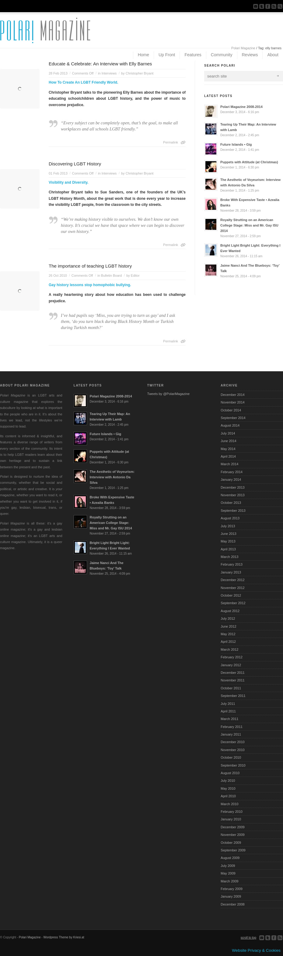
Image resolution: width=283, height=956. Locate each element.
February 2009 (232, 889)
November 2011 (232, 680)
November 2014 (232, 402)
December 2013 (232, 487)
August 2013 (230, 518)
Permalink (170, 142)
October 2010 (231, 757)
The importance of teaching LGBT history (90, 265)
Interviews (109, 73)
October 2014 (231, 410)
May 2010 (228, 788)
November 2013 (232, 495)
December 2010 (232, 742)
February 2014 (232, 472)
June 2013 (228, 533)
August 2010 (230, 773)
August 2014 (230, 425)
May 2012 (228, 634)
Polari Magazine (243, 48)
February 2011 (232, 727)
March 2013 (229, 557)
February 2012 (232, 657)
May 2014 (228, 449)
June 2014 (228, 441)
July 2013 (228, 526)
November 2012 (232, 588)
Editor (135, 275)
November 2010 (232, 750)
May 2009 (228, 873)
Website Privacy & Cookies (256, 950)
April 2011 (228, 711)
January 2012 (231, 665)
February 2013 (232, 564)
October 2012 (231, 595)
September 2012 (233, 603)
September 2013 (233, 510)
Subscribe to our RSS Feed (274, 6)
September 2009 (233, 850)
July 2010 (228, 780)
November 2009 (232, 835)
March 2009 (229, 881)
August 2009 (230, 858)
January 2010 (231, 819)
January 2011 (231, 734)
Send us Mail (256, 6)
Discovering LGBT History (75, 163)
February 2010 (232, 811)
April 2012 (228, 641)
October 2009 (231, 842)
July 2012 (228, 618)
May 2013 (228, 541)
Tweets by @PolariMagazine (168, 394)
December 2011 (232, 672)
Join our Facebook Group (268, 6)
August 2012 (230, 611)
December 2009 (232, 827)
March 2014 (229, 464)
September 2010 (233, 765)
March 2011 (229, 719)
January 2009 (231, 896)
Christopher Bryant (140, 73)
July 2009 (228, 866)
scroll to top (248, 937)
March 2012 (229, 649)
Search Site (280, 6)
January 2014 (231, 479)
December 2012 (232, 580)
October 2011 (231, 688)
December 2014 (232, 395)
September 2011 (233, 696)
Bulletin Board (111, 275)
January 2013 (231, 572)
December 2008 (232, 904)
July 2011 (228, 703)
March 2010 (229, 804)
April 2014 (228, 456)
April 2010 (228, 796)
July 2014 (228, 433)
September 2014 (233, 418)
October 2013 (231, 502)
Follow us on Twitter (262, 6)
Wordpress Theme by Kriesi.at (63, 937)
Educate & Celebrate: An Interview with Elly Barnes (100, 63)
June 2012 (228, 626)
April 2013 (228, 549)
